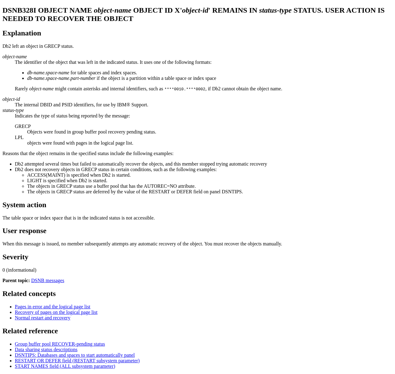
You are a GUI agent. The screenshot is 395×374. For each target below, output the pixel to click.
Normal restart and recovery (42, 317)
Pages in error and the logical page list (52, 306)
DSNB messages (47, 280)
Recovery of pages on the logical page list (56, 312)
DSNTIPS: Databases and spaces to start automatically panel (75, 355)
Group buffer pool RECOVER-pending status (60, 344)
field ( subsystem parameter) (77, 360)
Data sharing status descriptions (46, 349)
